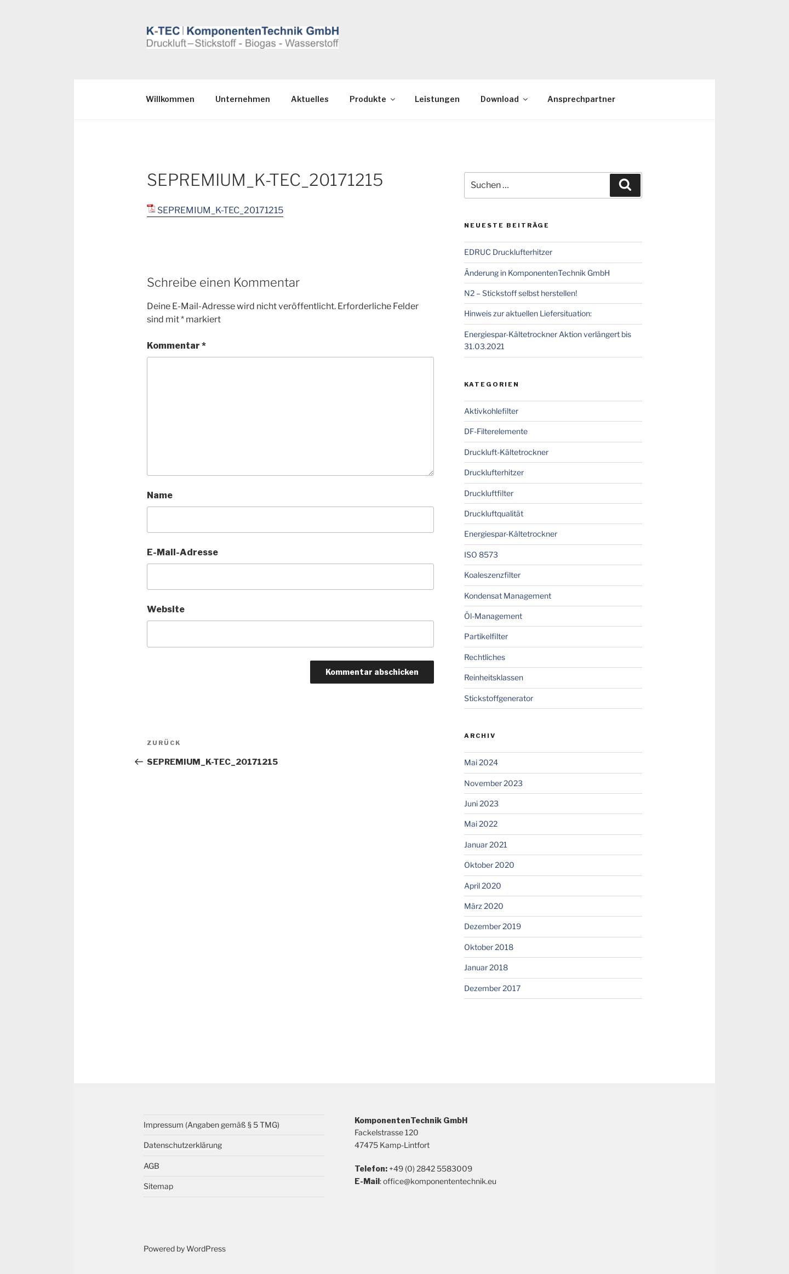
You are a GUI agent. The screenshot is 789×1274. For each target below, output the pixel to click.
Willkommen (170, 99)
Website (166, 609)
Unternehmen (242, 99)
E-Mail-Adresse (182, 552)
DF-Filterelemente (496, 431)
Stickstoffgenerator (498, 698)
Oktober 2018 (488, 947)
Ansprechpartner (581, 99)
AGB (151, 1165)
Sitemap (158, 1186)
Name (160, 495)
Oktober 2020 (489, 864)
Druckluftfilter (488, 493)
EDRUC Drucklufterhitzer (508, 252)
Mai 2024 (481, 762)
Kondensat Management (507, 595)
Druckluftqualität (493, 513)
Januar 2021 (485, 844)
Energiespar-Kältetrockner (510, 533)
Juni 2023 (481, 803)
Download (505, 99)
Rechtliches (484, 657)
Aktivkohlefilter (491, 411)
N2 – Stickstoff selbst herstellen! (520, 293)
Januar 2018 (486, 967)
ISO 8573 (481, 554)
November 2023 (493, 783)
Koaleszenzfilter (492, 574)
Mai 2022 (481, 823)
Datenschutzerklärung (183, 1145)
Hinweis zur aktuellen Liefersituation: (528, 313)
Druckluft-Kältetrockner (506, 452)
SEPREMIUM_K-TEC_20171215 (220, 210)
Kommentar (176, 345)
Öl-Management (493, 616)
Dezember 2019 (492, 926)
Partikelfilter (486, 636)
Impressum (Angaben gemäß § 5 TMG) (211, 1124)
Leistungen (437, 99)
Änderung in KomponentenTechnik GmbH (537, 272)
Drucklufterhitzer (494, 472)
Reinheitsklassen (493, 677)
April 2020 (482, 885)
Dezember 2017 (492, 988)
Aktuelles (310, 99)
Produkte (373, 99)
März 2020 (484, 906)
